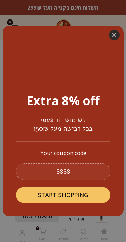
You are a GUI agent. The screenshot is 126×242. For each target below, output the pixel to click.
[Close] (114, 35)
